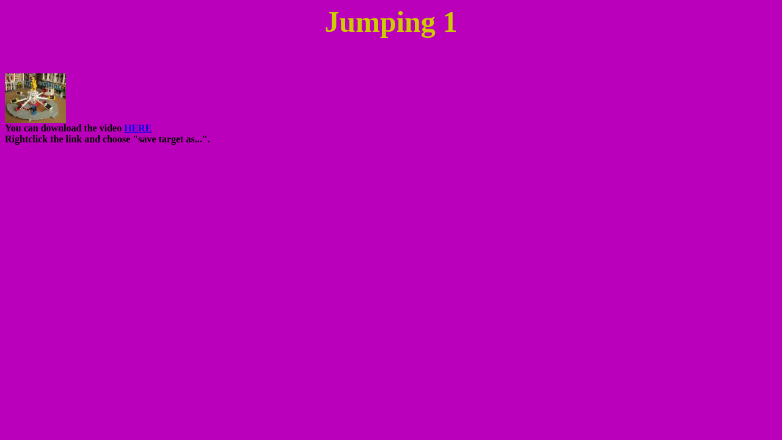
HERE (138, 128)
